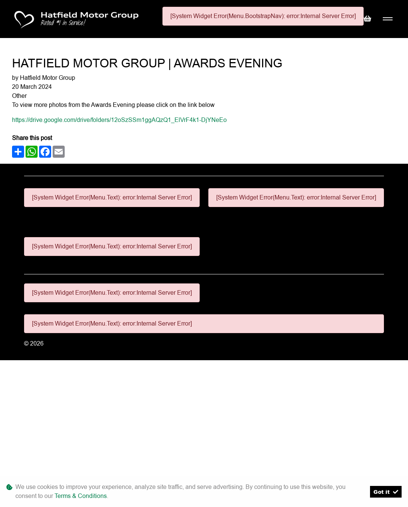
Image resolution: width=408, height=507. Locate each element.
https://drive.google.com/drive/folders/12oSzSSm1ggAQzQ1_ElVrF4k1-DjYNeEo (119, 120)
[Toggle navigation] (387, 19)
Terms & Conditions (81, 496)
